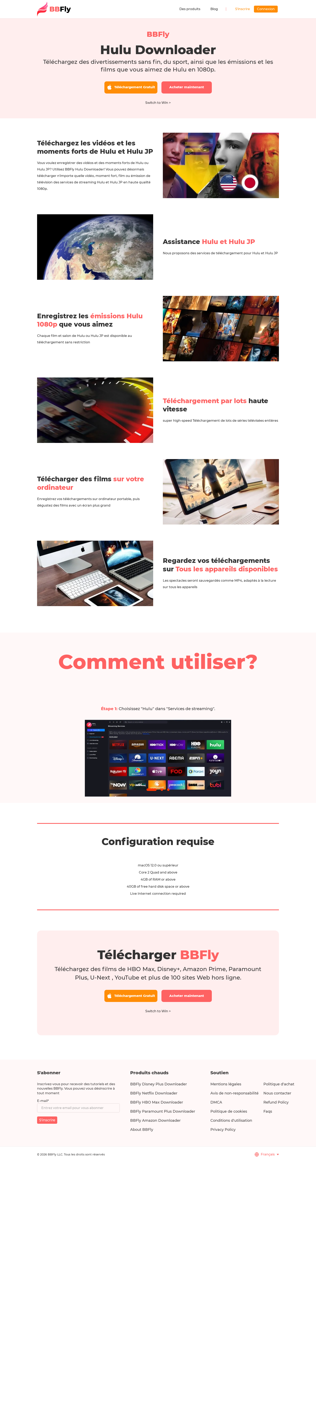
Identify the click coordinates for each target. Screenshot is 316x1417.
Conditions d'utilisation (231, 1120)
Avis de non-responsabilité (234, 1093)
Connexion (266, 9)
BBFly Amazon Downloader (155, 1120)
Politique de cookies (228, 1111)
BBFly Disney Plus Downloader (158, 1084)
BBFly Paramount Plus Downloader (162, 1111)
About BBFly (141, 1129)
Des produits (189, 9)
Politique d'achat (278, 1084)
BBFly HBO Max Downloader (156, 1102)
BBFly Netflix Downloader (153, 1093)
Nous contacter (277, 1093)
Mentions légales (225, 1084)
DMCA (216, 1102)
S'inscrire (242, 9)
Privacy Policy (223, 1129)
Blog (214, 9)
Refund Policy (276, 1102)
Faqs (267, 1111)
